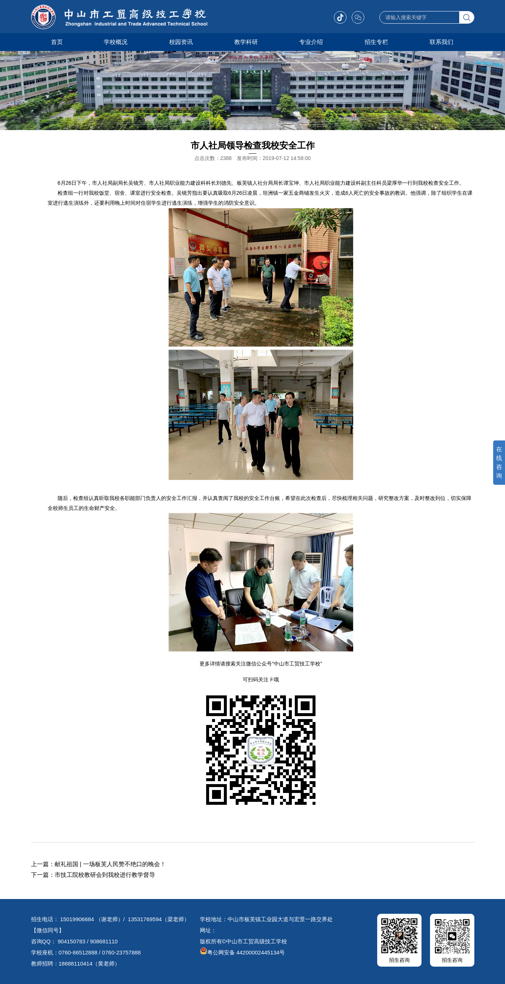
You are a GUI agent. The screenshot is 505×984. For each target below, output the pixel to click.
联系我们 (441, 42)
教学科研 (246, 42)
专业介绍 (311, 42)
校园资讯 (181, 42)
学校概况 (115, 42)
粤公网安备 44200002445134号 (242, 952)
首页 (57, 42)
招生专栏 (376, 42)
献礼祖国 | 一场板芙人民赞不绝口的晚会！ (110, 864)
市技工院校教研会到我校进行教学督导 (105, 875)
